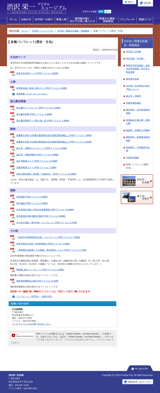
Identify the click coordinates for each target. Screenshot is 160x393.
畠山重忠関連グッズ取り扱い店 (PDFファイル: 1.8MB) (42, 120)
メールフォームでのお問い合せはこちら (31, 324)
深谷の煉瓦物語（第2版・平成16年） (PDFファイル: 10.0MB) (46, 174)
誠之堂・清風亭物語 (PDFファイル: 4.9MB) (37, 154)
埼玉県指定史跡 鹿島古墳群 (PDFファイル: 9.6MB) (41, 216)
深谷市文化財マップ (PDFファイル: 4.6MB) (37, 73)
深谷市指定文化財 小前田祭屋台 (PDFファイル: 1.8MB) (43, 243)
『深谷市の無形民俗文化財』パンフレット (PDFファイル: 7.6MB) (48, 237)
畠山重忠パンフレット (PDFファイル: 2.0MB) (38, 108)
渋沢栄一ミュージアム (42, 31)
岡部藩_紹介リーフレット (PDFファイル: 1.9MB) (40, 269)
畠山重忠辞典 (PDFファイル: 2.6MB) (34, 114)
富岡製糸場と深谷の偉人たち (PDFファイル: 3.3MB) (41, 88)
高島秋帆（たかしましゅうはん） (32, 94)
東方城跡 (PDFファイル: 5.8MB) (32, 203)
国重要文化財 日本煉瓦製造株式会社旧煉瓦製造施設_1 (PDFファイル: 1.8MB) (54, 135)
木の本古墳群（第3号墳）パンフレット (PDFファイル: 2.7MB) (46, 222)
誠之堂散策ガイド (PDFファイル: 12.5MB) (37, 161)
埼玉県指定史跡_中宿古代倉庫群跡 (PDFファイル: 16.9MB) (45, 209)
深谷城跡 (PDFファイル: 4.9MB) (32, 197)
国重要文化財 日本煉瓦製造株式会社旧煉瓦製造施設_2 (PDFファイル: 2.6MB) (54, 142)
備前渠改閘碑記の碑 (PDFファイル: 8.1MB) (37, 281)
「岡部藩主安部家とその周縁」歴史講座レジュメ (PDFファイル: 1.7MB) (51, 250)
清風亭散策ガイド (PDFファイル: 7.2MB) (36, 167)
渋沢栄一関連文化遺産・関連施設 (73, 31)
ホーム (25, 31)
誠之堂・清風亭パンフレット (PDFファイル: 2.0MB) (41, 148)
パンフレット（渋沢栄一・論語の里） (34, 296)
